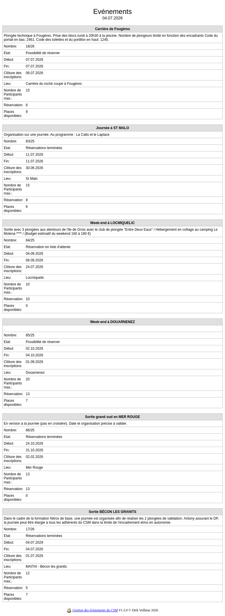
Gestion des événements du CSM (95, 610)
